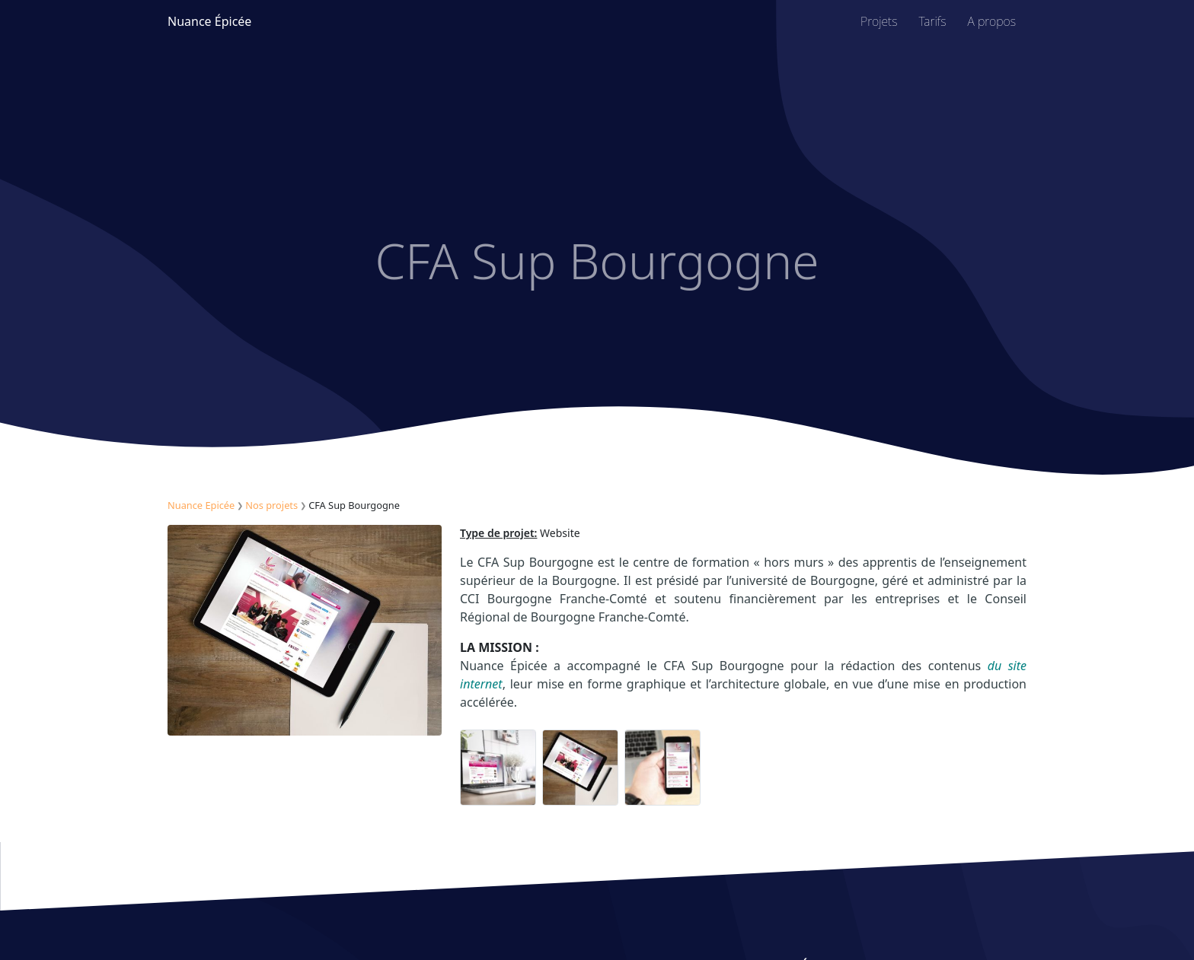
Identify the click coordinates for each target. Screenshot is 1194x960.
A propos (992, 21)
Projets (878, 21)
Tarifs (933, 21)
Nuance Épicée (209, 21)
